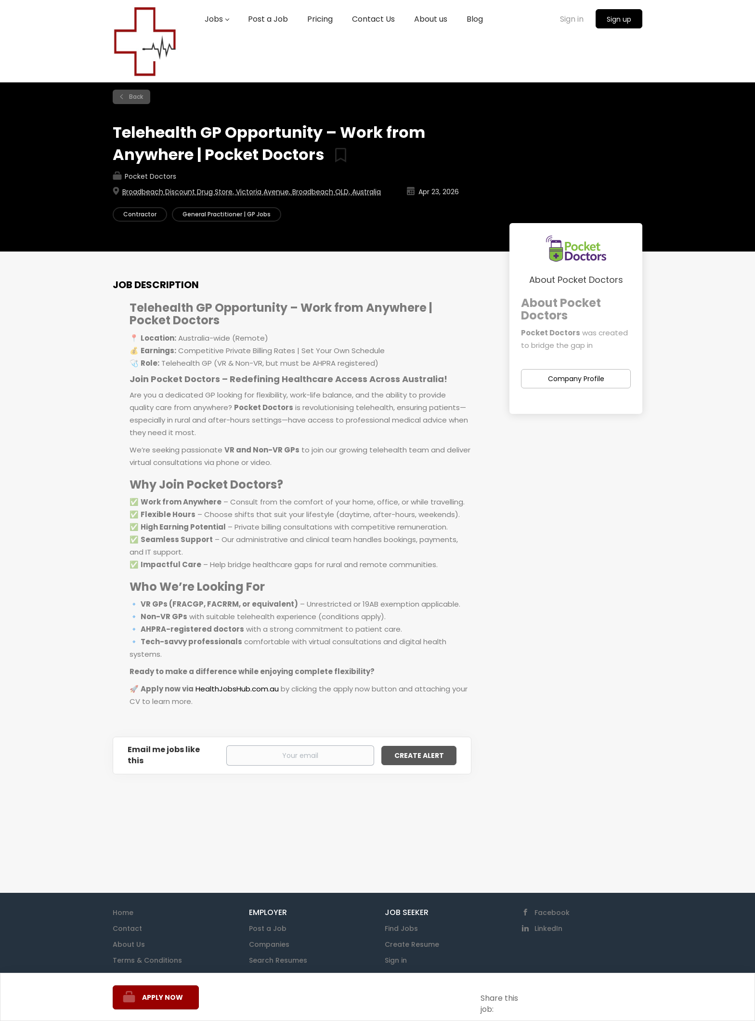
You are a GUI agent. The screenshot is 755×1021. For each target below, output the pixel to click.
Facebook (552, 912)
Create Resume (412, 944)
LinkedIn (548, 928)
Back (135, 97)
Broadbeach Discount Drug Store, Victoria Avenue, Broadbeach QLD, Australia (251, 192)
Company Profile (576, 379)
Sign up (619, 19)
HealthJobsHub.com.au (237, 689)
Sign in (572, 19)
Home (123, 912)
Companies (269, 944)
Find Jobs (401, 928)
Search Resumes (278, 960)
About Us (129, 944)
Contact (127, 928)
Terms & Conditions (147, 960)
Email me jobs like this (164, 755)
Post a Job (267, 928)
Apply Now (162, 997)
